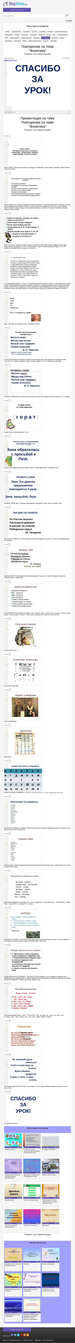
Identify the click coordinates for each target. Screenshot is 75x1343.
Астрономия (26, 31)
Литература (24, 34)
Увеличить (66, 58)
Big (18, 3)
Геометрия (49, 31)
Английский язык (16, 31)
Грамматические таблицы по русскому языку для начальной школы (13, 1176)
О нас (5, 1340)
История (16, 34)
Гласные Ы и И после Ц (30, 1225)
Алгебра (7, 31)
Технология (53, 38)
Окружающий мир (26, 38)
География (41, 31)
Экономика (52, 41)
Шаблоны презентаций (34, 41)
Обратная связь (27, 1340)
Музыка (47, 34)
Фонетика (26, 1264)
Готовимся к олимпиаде (48, 1149)
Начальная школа (61, 34)
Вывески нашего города (48, 1175)
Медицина (40, 34)
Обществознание (14, 38)
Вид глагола (45, 1225)
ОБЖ (6, 38)
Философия (17, 41)
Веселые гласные (10, 1149)
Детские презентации (60, 31)
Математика (32, 34)
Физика (60, 38)
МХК (52, 34)
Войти (69, 21)
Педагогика (36, 38)
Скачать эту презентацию (37, 54)
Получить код (9, 58)
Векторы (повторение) (48, 1264)
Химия (24, 41)
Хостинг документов (47, 1340)
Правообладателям (15, 1340)
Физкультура (8, 41)
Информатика (9, 34)
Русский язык (44, 38)
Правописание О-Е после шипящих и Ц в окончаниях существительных (49, 1201)
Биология (33, 31)
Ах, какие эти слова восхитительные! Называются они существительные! (32, 1151)
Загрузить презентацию (17, 10)
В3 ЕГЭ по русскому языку (31, 1200)
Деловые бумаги (9, 1200)
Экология (44, 41)
